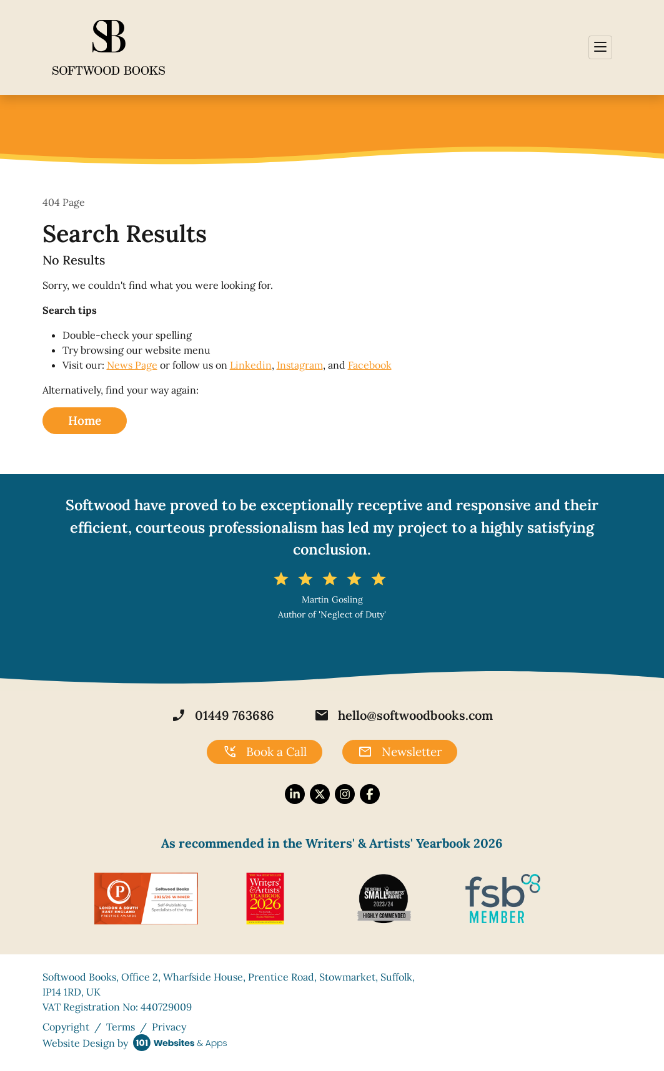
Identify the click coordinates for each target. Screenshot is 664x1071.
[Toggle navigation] (600, 47)
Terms (120, 1026)
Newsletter (400, 752)
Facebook (370, 365)
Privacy (169, 1026)
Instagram (300, 365)
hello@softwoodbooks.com (403, 715)
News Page (132, 365)
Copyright (65, 1026)
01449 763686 (222, 715)
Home (84, 420)
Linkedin (251, 365)
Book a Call (264, 752)
